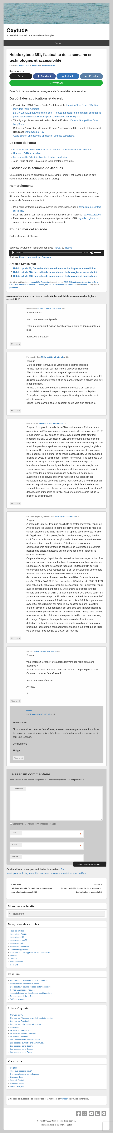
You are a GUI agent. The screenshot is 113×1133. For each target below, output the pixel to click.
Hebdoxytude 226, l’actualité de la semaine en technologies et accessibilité (55, 272)
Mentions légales (17, 1086)
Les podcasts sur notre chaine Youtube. (27, 1043)
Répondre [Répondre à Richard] (15, 344)
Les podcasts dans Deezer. (21, 1049)
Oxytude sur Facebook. (20, 1021)
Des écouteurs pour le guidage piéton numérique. (31, 987)
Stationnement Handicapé (66, 285)
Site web (15, 856)
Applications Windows (19, 946)
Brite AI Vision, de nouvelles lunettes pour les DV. (39, 149)
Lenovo (41, 285)
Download (47, 257)
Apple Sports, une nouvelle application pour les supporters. (44, 135)
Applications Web (17, 943)
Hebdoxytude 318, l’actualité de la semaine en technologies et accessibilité (55, 276)
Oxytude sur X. (16, 1015)
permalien (13, 287)
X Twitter (84, 1113)
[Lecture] (13, 252)
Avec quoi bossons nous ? (21, 1071)
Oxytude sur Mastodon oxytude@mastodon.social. (31, 1018)
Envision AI (32, 285)
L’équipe (13, 1068)
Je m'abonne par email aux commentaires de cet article (34, 824)
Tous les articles (17, 931)
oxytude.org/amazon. (89, 218)
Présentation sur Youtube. (78, 149)
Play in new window (29, 257)
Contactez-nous (17, 1083)
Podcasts (45, 282)
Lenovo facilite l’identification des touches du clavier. (40, 157)
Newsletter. (15, 1027)
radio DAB (49, 285)
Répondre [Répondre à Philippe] (18, 758)
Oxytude (17, 30)
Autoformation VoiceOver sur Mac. (24, 984)
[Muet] (91, 252)
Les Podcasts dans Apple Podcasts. (25, 1040)
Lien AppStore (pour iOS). (79, 105)
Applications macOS (18, 940)
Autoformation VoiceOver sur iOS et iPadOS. (29, 980)
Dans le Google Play (81, 120)
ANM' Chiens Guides (72, 282)
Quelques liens (16, 1077)
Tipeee (68, 247)
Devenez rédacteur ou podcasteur (24, 1074)
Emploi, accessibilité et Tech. (22, 996)
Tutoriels (13, 959)
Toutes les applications (19, 949)
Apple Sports (87, 282)
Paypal (57, 247)
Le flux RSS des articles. (20, 1030)
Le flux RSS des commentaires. (23, 1033)
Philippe (35, 65)
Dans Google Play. (34, 132)
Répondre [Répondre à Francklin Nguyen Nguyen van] (15, 638)
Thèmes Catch (66, 1125)
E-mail (14, 844)
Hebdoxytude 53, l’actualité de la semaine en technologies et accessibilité (54, 268)
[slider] (52, 252)
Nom (14, 833)
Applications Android (19, 934)
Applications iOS (17, 937)
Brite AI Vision (20, 285)
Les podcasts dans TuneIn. (21, 1052)
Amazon (64, 1099)
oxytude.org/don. (93, 214)
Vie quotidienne (16, 962)
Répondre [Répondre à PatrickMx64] (15, 410)
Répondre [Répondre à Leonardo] (15, 503)
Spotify (104, 1113)
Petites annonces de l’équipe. (22, 990)
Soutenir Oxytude (17, 1080)
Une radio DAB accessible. (27, 153)
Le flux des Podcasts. (19, 1037)
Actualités (35, 282)
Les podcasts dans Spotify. (21, 1046)
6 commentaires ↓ (49, 65)
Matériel (13, 955)
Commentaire (18, 788)
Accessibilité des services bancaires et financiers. (31, 993)
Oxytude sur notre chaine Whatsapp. (25, 1024)
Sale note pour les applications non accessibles (30, 952)
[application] (56, 253)
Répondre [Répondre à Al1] (15, 701)
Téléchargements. (17, 999)
